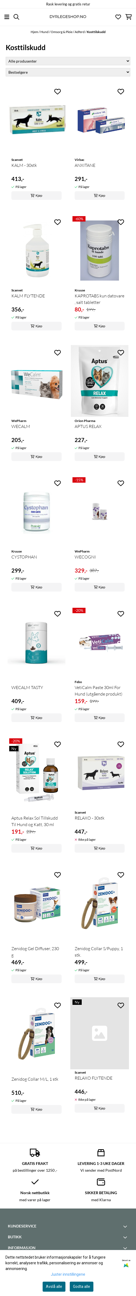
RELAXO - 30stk (90, 818)
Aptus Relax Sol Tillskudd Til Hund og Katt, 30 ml (34, 821)
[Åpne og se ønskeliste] (118, 17)
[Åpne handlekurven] (128, 17)
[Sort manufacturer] (68, 61)
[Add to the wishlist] (57, 91)
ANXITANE (85, 165)
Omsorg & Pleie (62, 32)
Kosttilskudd (96, 32)
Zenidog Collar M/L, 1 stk (34, 1079)
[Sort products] (68, 72)
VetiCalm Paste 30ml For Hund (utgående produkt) (98, 691)
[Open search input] (16, 17)
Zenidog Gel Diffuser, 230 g (35, 952)
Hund (44, 32)
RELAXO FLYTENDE (93, 1078)
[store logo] (67, 17)
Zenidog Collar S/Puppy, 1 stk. (99, 952)
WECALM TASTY (27, 687)
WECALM (20, 426)
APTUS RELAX (88, 426)
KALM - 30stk (24, 165)
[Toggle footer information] (126, 1226)
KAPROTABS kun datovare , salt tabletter (99, 299)
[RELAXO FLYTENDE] (99, 1033)
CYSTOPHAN (24, 557)
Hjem (35, 32)
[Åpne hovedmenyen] (6, 17)
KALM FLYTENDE (28, 295)
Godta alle (81, 1286)
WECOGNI (85, 557)
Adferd (80, 32)
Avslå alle (54, 1286)
